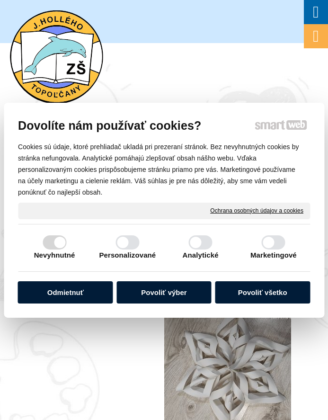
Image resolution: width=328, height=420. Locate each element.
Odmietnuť (65, 292)
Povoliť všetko (262, 292)
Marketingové (273, 255)
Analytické (201, 255)
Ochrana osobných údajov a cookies (256, 210)
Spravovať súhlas (210, 325)
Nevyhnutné (54, 255)
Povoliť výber (163, 292)
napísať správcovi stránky (252, 317)
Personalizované (127, 255)
